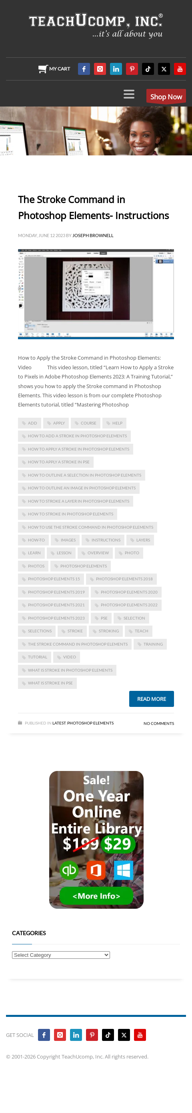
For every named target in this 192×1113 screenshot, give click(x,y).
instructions (106, 539)
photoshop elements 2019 (56, 592)
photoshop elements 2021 (56, 604)
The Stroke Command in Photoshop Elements (78, 644)
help (117, 423)
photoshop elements (83, 566)
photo (132, 552)
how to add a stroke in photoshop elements (77, 435)
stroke (75, 630)
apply (59, 423)
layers (143, 539)
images (68, 539)
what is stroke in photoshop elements (70, 670)
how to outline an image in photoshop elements (82, 487)
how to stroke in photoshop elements (70, 513)
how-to (36, 539)
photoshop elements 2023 (56, 618)
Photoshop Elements (90, 723)
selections (40, 630)
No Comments (159, 723)
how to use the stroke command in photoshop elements (90, 527)
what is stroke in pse (50, 682)
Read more (151, 698)
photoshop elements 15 (54, 578)
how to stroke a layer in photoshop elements (78, 501)
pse (104, 618)
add (32, 423)
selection (134, 618)
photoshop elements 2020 (129, 592)
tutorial (37, 656)
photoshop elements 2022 (129, 604)
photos (36, 566)
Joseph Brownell (93, 235)
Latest (59, 723)
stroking (109, 630)
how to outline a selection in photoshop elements (84, 475)
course (88, 423)
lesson (64, 552)
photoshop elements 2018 (124, 578)
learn (34, 552)
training (153, 644)
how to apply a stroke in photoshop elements (78, 449)
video (69, 656)
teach (141, 630)
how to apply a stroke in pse (59, 461)
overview (98, 552)
